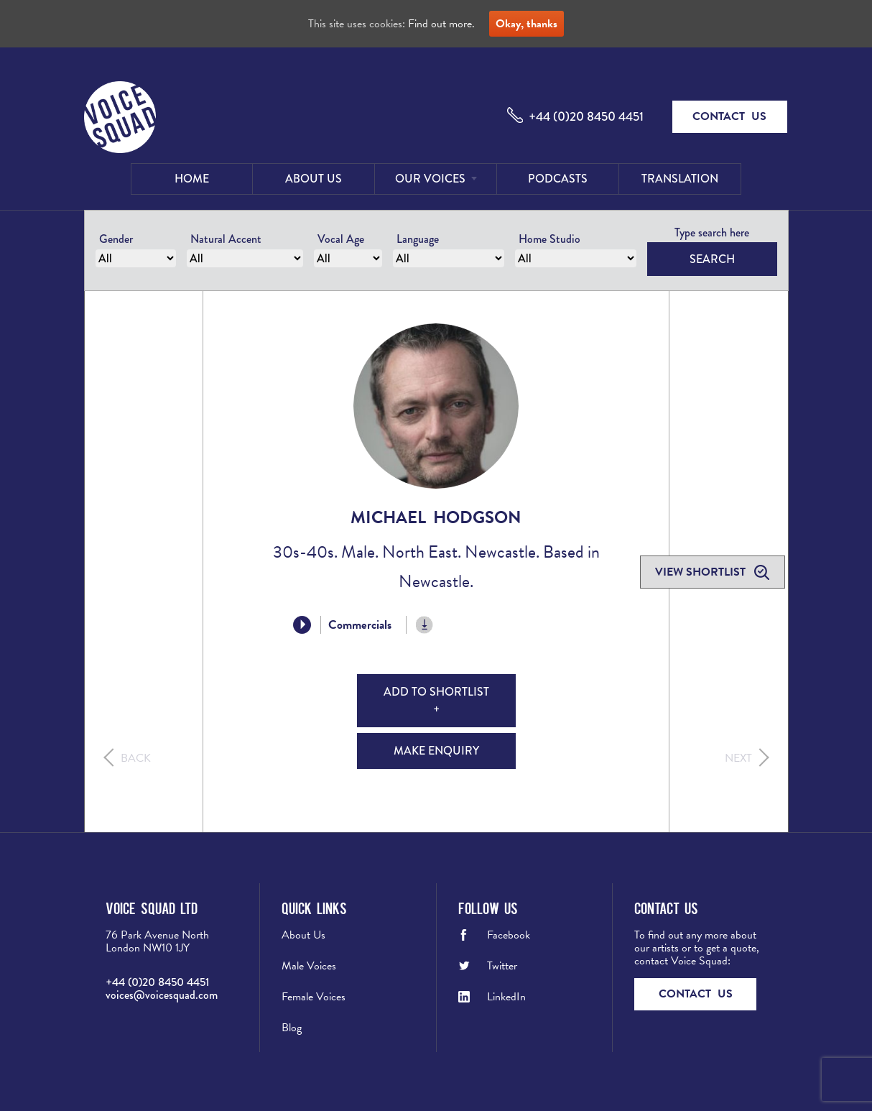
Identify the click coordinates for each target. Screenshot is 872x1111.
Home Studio (549, 239)
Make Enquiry (436, 750)
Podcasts (558, 178)
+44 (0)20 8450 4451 (586, 116)
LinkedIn (506, 996)
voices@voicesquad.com (162, 995)
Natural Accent (225, 239)
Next (738, 758)
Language (417, 239)
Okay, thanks (526, 23)
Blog (292, 1027)
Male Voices (309, 965)
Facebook (508, 935)
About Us (313, 178)
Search (712, 259)
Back (136, 758)
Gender (116, 239)
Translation (679, 178)
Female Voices (313, 996)
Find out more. (441, 23)
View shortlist (701, 572)
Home (192, 178)
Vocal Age (340, 239)
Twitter (502, 965)
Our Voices (430, 178)
